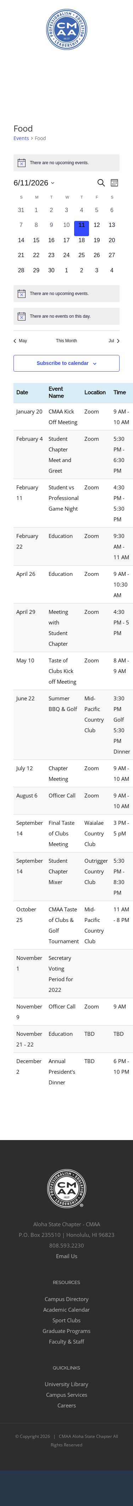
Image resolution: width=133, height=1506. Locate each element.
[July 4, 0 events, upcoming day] (112, 274)
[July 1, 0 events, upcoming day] (66, 274)
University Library (66, 1384)
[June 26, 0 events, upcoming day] (96, 258)
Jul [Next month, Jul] (114, 340)
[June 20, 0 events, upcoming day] (112, 243)
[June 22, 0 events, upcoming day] (36, 258)
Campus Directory (67, 1298)
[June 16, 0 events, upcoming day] (51, 243)
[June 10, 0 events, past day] (66, 228)
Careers (66, 1405)
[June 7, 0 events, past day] (21, 228)
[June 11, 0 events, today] (81, 228)
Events (21, 138)
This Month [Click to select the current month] (66, 340)
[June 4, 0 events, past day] (81, 213)
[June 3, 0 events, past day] (66, 213)
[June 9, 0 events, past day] (51, 228)
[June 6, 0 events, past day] (112, 213)
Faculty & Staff (66, 1341)
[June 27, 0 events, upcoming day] (112, 258)
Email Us (66, 1256)
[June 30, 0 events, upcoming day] (51, 274)
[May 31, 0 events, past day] (21, 213)
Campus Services (66, 1394)
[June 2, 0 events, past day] (51, 213)
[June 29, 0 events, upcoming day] (36, 274)
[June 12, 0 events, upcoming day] (96, 228)
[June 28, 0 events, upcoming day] (21, 274)
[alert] (66, 162)
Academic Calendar (66, 1309)
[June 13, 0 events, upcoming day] (112, 228)
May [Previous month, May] (20, 340)
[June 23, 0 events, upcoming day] (51, 258)
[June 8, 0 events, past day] (36, 228)
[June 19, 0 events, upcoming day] (96, 243)
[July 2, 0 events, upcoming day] (81, 274)
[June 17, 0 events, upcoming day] (66, 243)
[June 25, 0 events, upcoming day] (81, 258)
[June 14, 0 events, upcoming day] (21, 243)
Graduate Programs (66, 1330)
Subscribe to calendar (62, 363)
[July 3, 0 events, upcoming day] (96, 274)
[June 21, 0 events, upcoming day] (21, 258)
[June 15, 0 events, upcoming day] (36, 243)
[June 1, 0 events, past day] (36, 213)
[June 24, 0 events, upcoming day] (66, 258)
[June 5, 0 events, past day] (96, 213)
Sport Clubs (66, 1320)
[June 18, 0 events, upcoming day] (81, 243)
